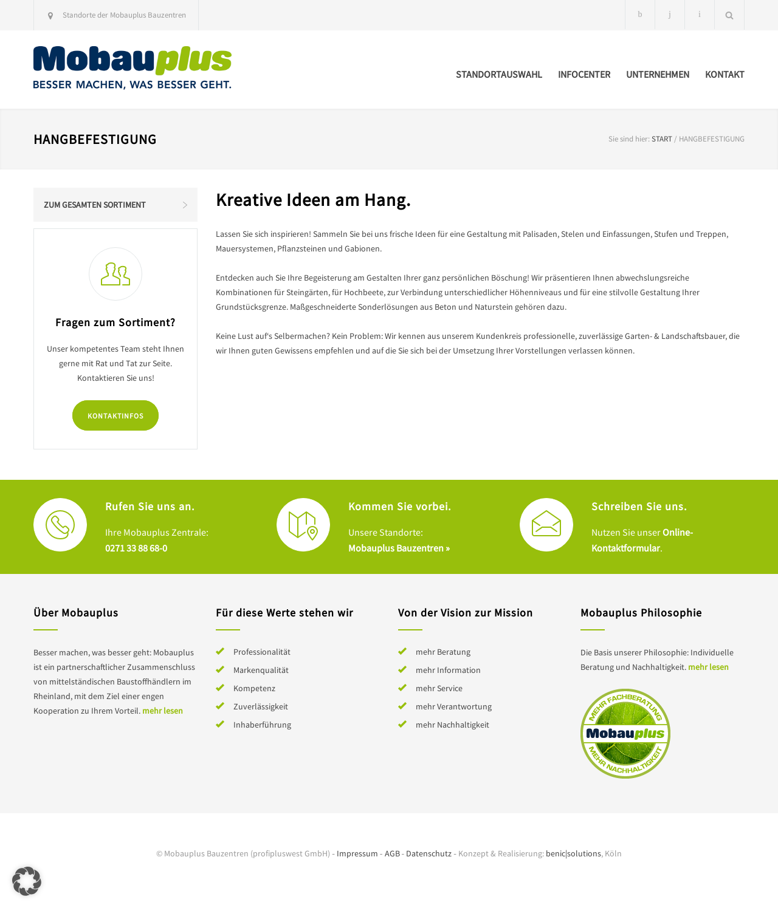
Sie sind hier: (629, 139)
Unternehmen (657, 74)
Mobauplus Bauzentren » (399, 548)
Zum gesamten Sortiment (95, 204)
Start (662, 139)
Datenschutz (429, 853)
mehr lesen (162, 710)
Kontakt (725, 74)
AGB (392, 853)
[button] (26, 881)
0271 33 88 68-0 (136, 548)
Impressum (357, 853)
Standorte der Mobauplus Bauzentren (124, 15)
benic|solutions (573, 853)
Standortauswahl (499, 74)
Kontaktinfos (115, 415)
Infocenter (584, 74)
